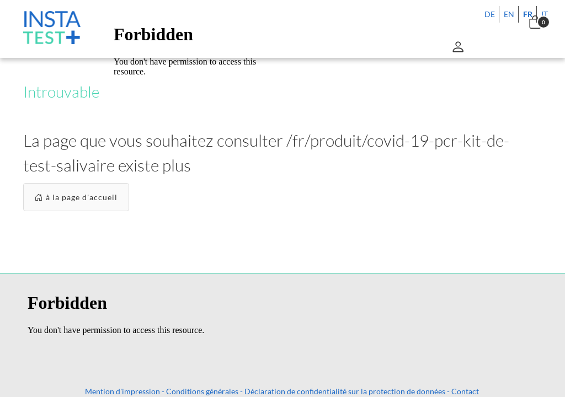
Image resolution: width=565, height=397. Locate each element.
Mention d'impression (122, 391)
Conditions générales (202, 391)
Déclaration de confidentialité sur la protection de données (344, 391)
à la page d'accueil (76, 197)
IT (544, 14)
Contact (465, 391)
